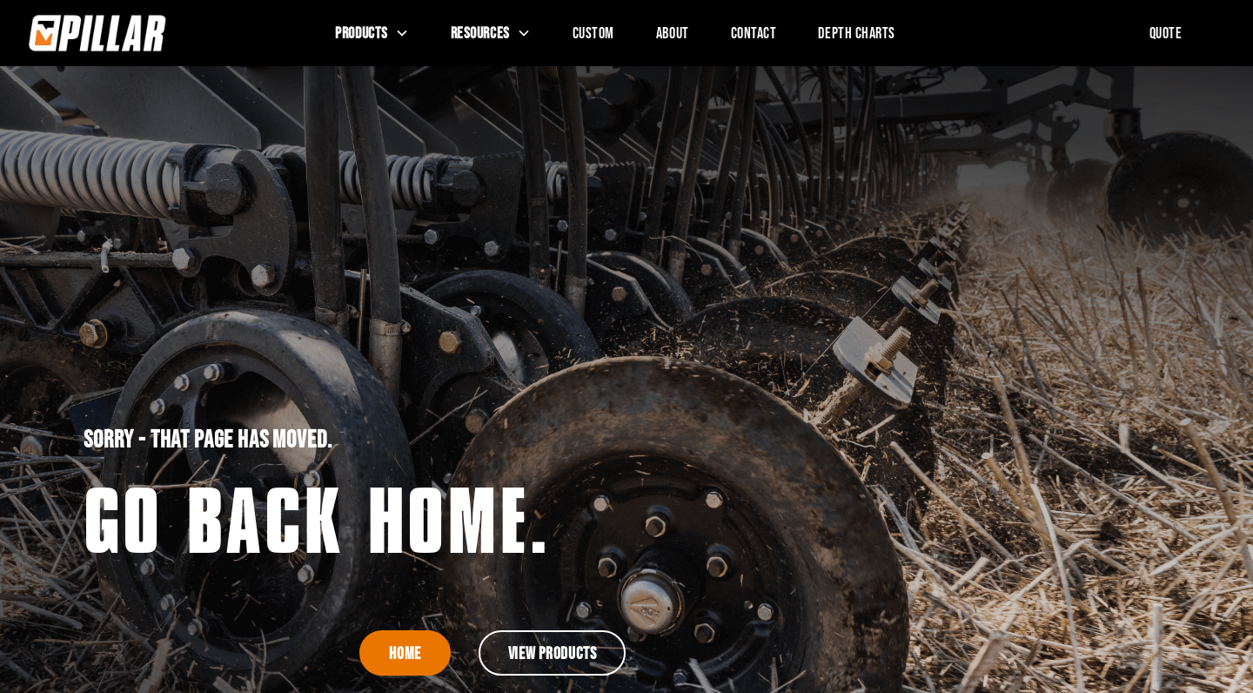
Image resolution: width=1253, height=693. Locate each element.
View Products (552, 653)
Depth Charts (856, 33)
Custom (593, 33)
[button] (371, 33)
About (672, 33)
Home (404, 653)
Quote (1166, 33)
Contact (754, 33)
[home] (151, 33)
